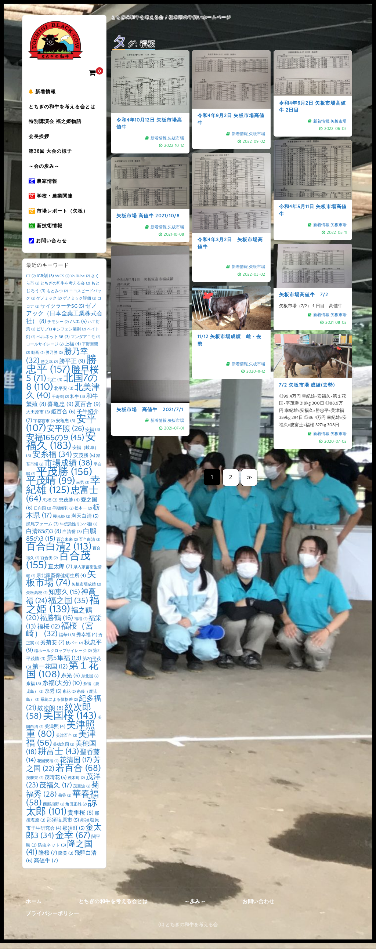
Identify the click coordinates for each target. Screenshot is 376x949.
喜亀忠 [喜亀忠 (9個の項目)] (60, 409)
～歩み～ (195, 907)
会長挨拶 (40, 138)
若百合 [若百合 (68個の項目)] (78, 774)
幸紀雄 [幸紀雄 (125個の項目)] (63, 491)
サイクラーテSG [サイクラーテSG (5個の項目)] (62, 312)
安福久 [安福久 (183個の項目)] (61, 447)
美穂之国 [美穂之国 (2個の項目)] (63, 750)
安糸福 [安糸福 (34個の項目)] (52, 460)
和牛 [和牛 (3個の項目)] (77, 402)
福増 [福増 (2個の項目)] (80, 624)
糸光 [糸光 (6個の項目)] (70, 681)
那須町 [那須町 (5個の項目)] (73, 834)
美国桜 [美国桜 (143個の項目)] (70, 721)
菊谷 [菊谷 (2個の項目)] (64, 801)
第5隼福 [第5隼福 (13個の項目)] (64, 663)
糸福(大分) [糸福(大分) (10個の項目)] (62, 688)
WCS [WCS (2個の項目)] (62, 281)
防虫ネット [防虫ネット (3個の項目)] (52, 850)
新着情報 (43, 92)
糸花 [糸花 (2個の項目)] (69, 697)
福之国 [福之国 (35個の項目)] (68, 606)
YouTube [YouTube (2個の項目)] (80, 281)
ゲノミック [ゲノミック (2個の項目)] (49, 304)
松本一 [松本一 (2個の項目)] (83, 514)
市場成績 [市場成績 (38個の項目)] (68, 468)
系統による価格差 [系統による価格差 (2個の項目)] (59, 705)
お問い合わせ (49, 246)
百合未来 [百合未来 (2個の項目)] (67, 545)
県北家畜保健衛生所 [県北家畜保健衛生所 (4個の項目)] (61, 581)
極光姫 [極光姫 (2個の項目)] (61, 522)
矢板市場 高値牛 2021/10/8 (148, 214)
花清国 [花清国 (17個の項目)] (75, 765)
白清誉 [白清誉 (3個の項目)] (72, 537)
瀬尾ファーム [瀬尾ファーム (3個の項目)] (42, 529)
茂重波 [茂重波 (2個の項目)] (81, 792)
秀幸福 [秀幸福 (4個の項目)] (86, 640)
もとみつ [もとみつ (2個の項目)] (57, 296)
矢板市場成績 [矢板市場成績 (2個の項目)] (86, 590)
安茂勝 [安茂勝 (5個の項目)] (84, 461)
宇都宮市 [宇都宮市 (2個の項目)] (44, 426)
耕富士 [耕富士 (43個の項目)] (58, 757)
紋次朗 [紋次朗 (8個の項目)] (50, 714)
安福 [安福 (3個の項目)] (92, 435)
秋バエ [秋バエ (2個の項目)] (74, 648)
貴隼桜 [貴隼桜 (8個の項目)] (81, 818)
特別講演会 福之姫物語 (56, 123)
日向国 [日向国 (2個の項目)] (42, 514)
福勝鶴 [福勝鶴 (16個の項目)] (56, 623)
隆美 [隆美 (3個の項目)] (65, 858)
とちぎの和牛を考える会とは (63, 107)
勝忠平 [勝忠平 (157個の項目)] (61, 370)
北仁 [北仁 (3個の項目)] (54, 385)
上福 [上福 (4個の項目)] (73, 349)
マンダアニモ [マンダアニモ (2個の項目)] (85, 342)
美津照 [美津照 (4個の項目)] (54, 732)
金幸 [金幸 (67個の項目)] (72, 841)
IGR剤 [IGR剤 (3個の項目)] (45, 281)
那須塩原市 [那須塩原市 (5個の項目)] (63, 826)
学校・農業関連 (52, 200)
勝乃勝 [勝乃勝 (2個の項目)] (54, 358)
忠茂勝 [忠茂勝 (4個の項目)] (69, 505)
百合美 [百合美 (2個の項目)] (49, 563)
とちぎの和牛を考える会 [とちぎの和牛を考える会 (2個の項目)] (65, 289)
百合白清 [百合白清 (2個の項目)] (89, 545)
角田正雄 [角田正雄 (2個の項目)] (76, 810)
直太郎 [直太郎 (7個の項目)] (60, 572)
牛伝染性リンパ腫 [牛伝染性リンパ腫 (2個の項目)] (78, 530)
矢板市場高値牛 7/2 (305, 294)
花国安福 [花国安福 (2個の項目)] (47, 766)
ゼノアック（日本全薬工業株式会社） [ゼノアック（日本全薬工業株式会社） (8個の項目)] (64, 319)
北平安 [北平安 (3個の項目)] (63, 394)
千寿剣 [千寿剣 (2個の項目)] (60, 402)
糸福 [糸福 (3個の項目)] (33, 689)
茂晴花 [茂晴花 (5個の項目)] (55, 783)
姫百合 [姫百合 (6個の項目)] (63, 417)
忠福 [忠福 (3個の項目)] (50, 505)
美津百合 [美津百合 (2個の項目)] (66, 741)
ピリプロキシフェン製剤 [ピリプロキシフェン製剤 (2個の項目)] (61, 335)
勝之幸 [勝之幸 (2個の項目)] (49, 367)
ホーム (34, 907)
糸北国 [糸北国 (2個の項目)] (89, 682)
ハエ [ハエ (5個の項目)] (78, 327)
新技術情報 (47, 230)
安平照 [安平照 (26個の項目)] (65, 434)
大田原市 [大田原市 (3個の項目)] (38, 417)
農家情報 (44, 184)
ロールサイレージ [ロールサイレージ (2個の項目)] (45, 350)
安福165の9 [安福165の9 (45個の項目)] (55, 443)
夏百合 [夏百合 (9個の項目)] (88, 409)
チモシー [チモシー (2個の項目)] (58, 327)
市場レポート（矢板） (59, 215)
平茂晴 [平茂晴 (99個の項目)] (50, 486)
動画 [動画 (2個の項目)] (37, 358)
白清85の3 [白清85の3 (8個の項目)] (43, 537)
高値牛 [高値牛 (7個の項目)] (46, 866)
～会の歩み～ (45, 169)
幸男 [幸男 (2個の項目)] (82, 488)
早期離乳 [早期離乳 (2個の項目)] (62, 514)
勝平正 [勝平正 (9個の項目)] (72, 366)
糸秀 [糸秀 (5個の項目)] (52, 697)
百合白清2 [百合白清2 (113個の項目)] (58, 552)
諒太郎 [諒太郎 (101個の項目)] (62, 813)
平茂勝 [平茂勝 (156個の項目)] (64, 477)
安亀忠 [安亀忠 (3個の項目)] (65, 426)
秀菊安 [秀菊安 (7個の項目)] (52, 648)
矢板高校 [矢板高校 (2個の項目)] (36, 598)
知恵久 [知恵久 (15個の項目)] (64, 597)
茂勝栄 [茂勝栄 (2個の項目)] (34, 783)
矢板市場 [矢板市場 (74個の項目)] (61, 584)
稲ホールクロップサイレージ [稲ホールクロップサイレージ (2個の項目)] (63, 656)
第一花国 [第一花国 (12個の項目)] (50, 672)
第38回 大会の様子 (51, 153)
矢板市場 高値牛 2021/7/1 (150, 357)
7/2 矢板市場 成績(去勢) (311, 390)
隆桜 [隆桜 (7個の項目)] (48, 858)
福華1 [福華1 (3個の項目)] (67, 640)
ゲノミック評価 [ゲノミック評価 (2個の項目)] (79, 304)
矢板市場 (173, 135)
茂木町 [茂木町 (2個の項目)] (76, 783)
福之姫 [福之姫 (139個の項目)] (63, 610)
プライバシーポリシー (52, 920)
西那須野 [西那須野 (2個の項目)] (53, 810)
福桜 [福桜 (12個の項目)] (48, 632)
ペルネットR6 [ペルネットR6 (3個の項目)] (53, 342)
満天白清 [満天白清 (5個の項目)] (84, 522)
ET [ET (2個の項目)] (31, 281)
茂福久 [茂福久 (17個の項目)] (55, 791)
